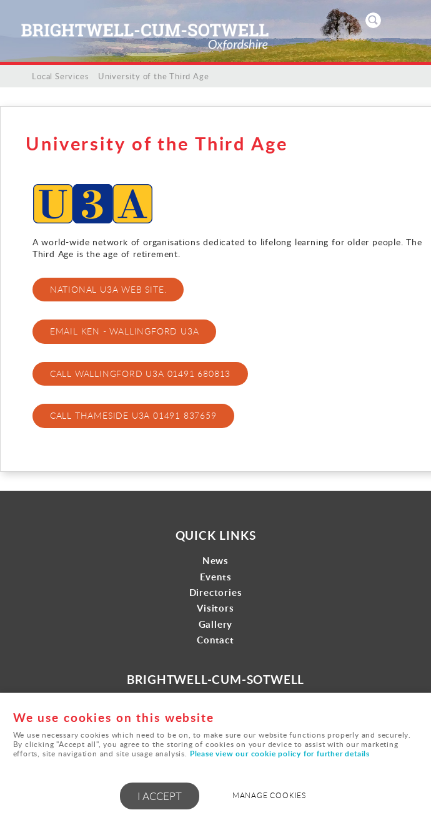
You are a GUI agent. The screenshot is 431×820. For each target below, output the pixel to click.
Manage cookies (269, 795)
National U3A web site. (108, 289)
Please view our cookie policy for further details (280, 753)
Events (216, 576)
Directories (215, 592)
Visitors (215, 608)
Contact (215, 640)
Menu (409, 20)
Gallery (216, 624)
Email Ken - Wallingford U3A (124, 331)
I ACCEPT (159, 796)
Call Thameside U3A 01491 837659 (133, 415)
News (215, 560)
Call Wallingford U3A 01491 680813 (140, 373)
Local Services (60, 76)
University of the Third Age (153, 76)
